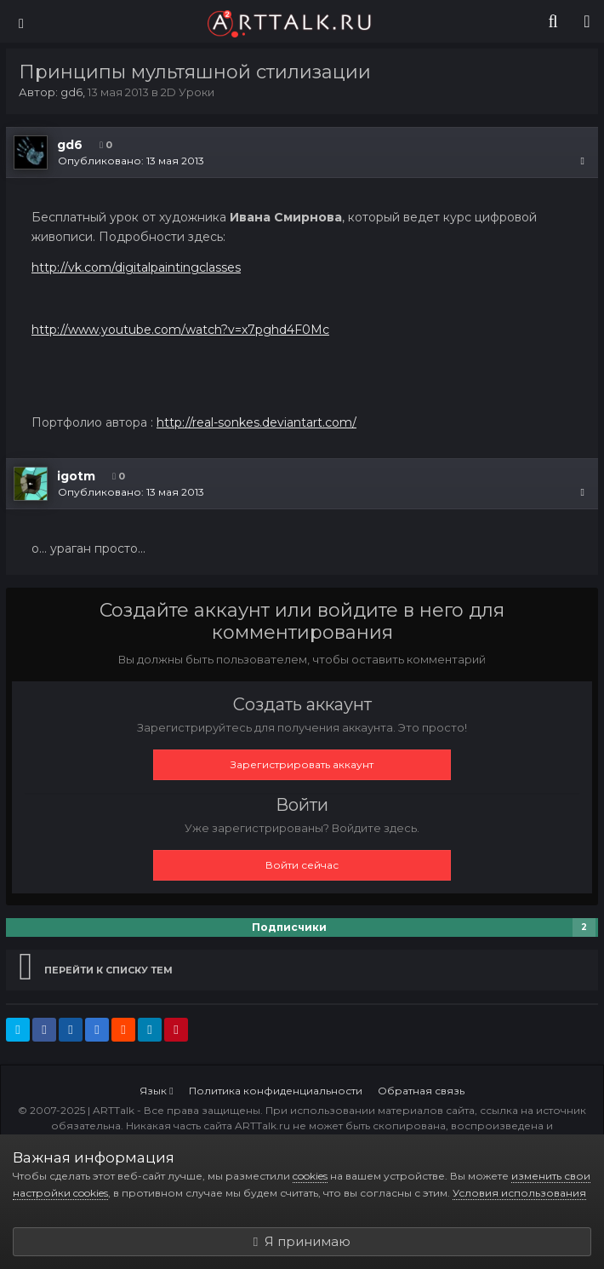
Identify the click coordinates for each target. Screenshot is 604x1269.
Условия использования (519, 1192)
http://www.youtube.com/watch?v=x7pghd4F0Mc (180, 329)
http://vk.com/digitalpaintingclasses (136, 267)
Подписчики (289, 927)
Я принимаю (302, 1241)
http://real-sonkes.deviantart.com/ (256, 422)
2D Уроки (187, 92)
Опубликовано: (131, 160)
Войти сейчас (302, 864)
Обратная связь (421, 1090)
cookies (310, 1175)
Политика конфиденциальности (275, 1090)
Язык (156, 1090)
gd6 (71, 92)
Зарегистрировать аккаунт (302, 764)
